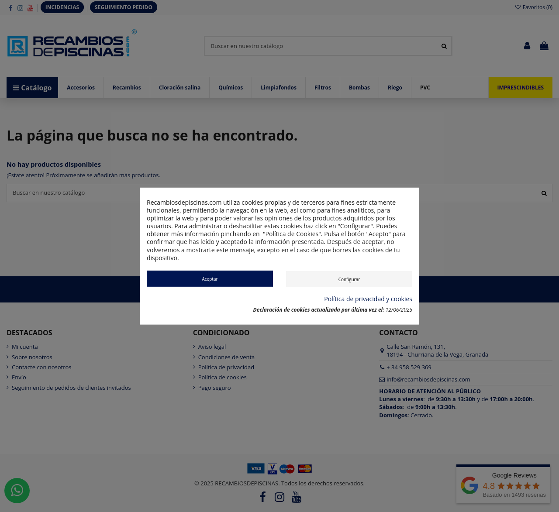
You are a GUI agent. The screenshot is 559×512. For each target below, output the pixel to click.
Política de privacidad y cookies (368, 299)
